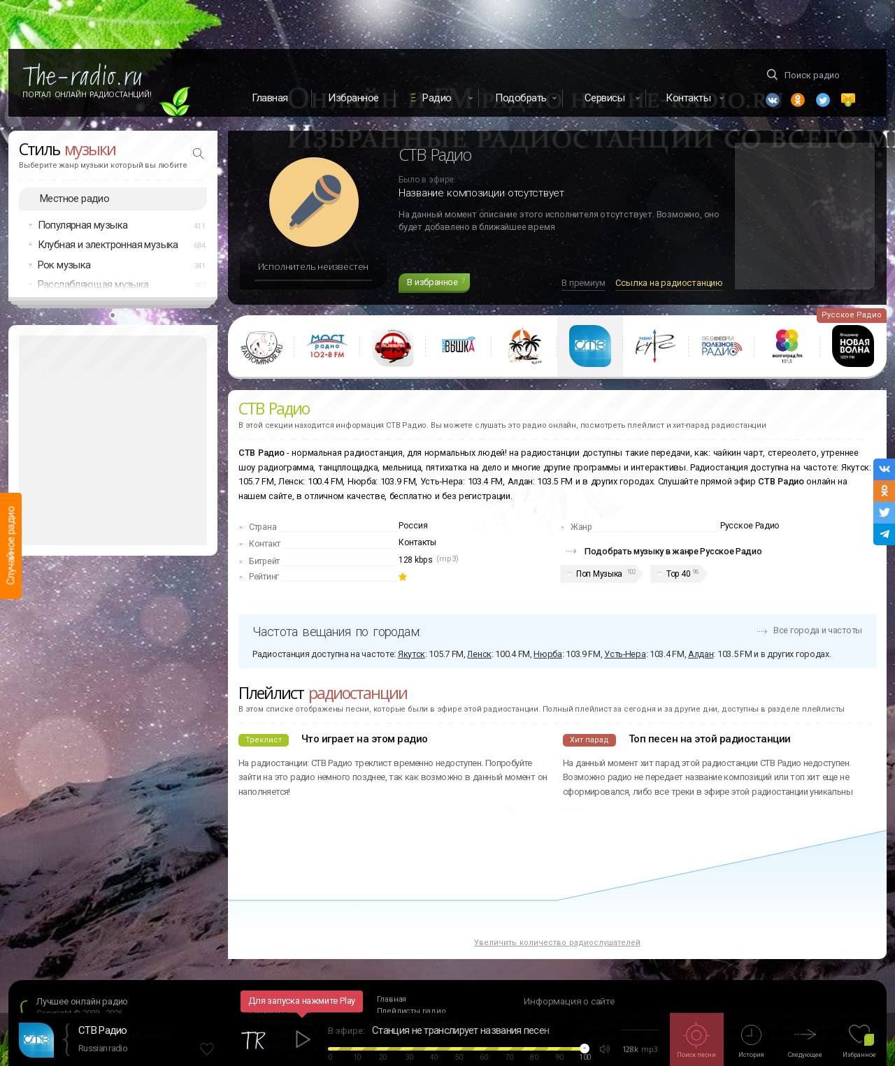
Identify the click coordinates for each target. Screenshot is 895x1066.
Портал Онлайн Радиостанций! (87, 94)
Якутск (411, 654)
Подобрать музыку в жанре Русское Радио (673, 551)
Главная (270, 98)
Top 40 (678, 574)
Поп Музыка (599, 574)
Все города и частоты (817, 630)
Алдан (701, 654)
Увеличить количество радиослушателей (557, 942)
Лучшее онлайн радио (82, 1001)
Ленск (479, 654)
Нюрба (548, 654)
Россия (413, 526)
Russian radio (102, 1048)
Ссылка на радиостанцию (669, 283)
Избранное (353, 98)
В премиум (583, 283)
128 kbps (416, 560)
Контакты (417, 542)
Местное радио (74, 198)
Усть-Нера (624, 654)
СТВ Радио (102, 1030)
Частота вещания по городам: (336, 631)
